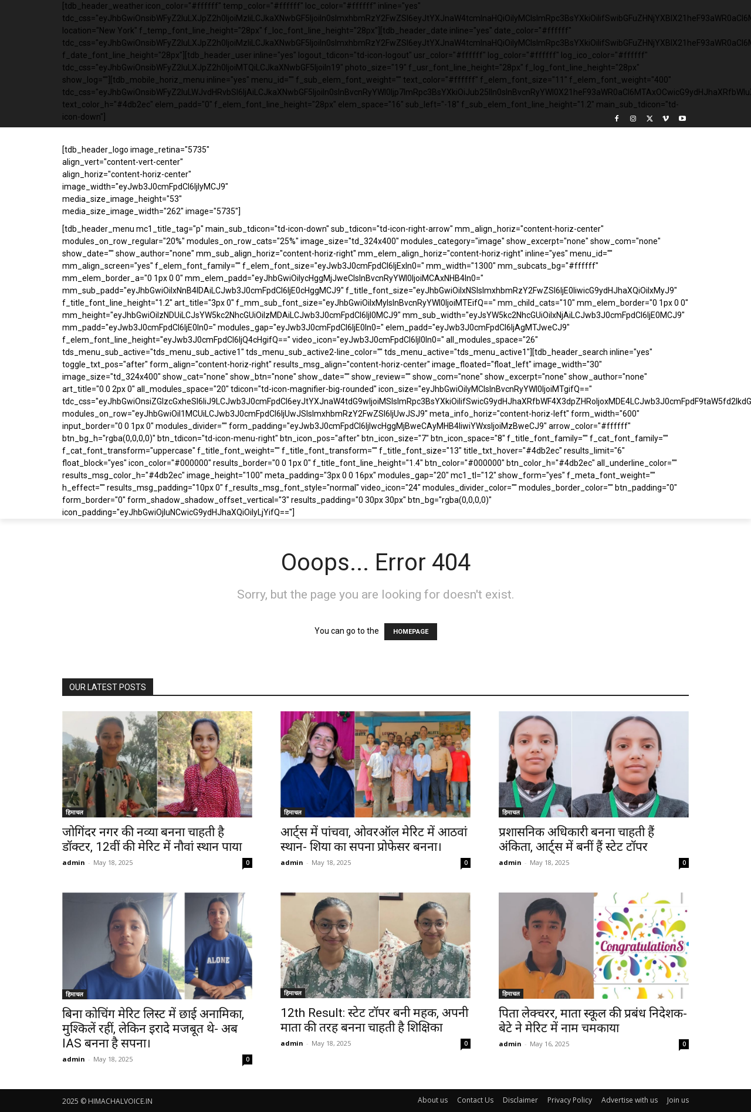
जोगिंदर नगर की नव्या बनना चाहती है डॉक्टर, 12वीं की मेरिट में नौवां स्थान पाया (152, 839)
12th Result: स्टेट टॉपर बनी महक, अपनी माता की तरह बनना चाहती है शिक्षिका (374, 1020)
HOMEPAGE (410, 632)
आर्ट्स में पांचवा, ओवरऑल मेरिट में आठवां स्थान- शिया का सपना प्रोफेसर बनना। (373, 839)
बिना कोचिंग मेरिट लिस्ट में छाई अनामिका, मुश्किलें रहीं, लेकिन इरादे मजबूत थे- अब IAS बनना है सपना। (153, 1028)
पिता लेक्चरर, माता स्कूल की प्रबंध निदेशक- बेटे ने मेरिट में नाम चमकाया (593, 1020)
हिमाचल (74, 812)
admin (73, 862)
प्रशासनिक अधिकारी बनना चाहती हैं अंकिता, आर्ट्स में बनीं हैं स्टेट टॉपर (576, 839)
